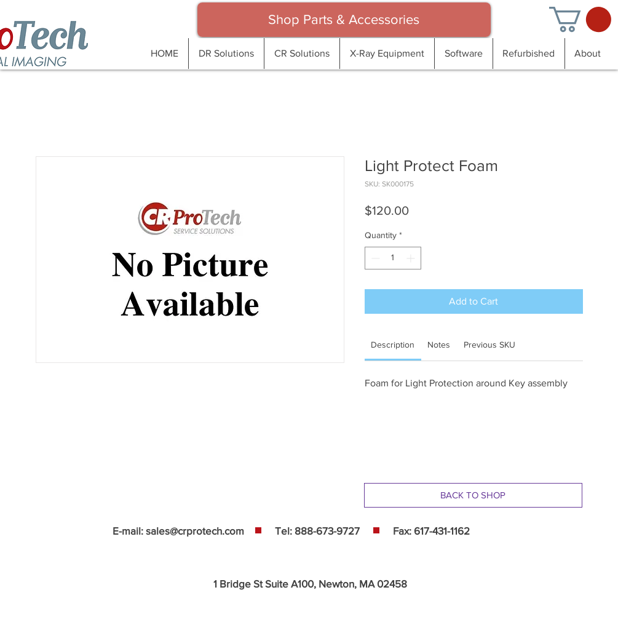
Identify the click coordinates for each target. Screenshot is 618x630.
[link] (392, 344)
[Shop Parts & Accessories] (344, 19)
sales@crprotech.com (195, 530)
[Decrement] (374, 258)
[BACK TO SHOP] (473, 495)
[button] (580, 19)
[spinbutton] (393, 258)
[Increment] (411, 258)
